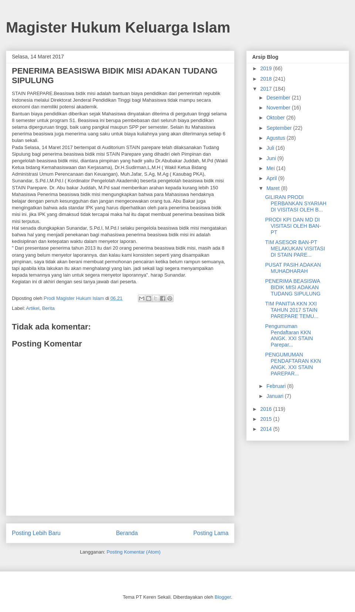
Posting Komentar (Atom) (133, 552)
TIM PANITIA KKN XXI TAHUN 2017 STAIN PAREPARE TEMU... (291, 310)
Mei (271, 168)
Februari (276, 386)
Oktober (276, 118)
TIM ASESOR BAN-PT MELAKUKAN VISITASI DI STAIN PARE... (295, 248)
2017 (266, 89)
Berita (48, 308)
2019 (266, 68)
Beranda (127, 533)
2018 (266, 79)
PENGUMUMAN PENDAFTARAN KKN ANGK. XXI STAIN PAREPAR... (293, 364)
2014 (266, 429)
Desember (278, 98)
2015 (266, 419)
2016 (266, 409)
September (279, 128)
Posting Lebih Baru (36, 533)
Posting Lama (211, 533)
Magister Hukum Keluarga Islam (118, 27)
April (272, 178)
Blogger (222, 597)
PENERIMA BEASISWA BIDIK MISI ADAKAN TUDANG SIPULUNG (293, 287)
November (278, 108)
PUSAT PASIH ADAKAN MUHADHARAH (293, 268)
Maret (273, 188)
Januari (275, 396)
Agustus (276, 138)
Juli (270, 148)
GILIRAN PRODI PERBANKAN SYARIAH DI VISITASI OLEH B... (296, 203)
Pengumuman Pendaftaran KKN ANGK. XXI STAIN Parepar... (289, 335)
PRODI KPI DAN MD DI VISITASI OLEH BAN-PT (293, 226)
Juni (271, 158)
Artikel (32, 308)
